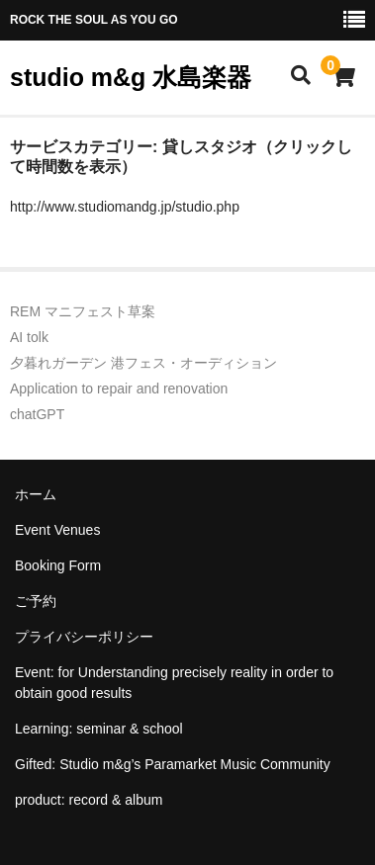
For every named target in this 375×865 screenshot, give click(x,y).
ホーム (35, 494)
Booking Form (58, 565)
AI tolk (29, 337)
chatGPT (37, 414)
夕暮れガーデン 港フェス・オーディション (143, 363)
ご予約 (35, 601)
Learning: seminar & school (99, 728)
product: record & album (88, 800)
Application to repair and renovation (119, 388)
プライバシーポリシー (84, 637)
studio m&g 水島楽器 (130, 77)
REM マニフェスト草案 (82, 311)
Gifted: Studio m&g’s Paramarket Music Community (172, 764)
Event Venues (57, 530)
